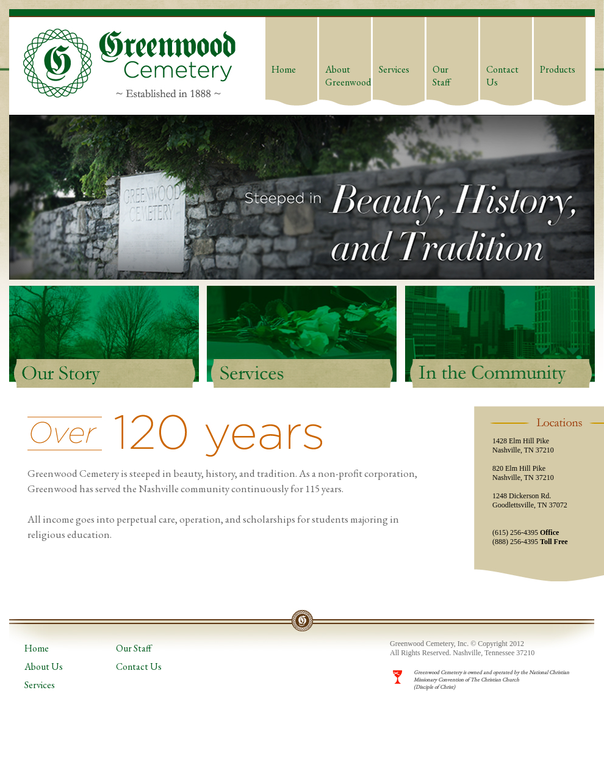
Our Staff (441, 76)
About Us (43, 666)
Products (557, 69)
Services (394, 69)
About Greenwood (348, 76)
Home (283, 69)
